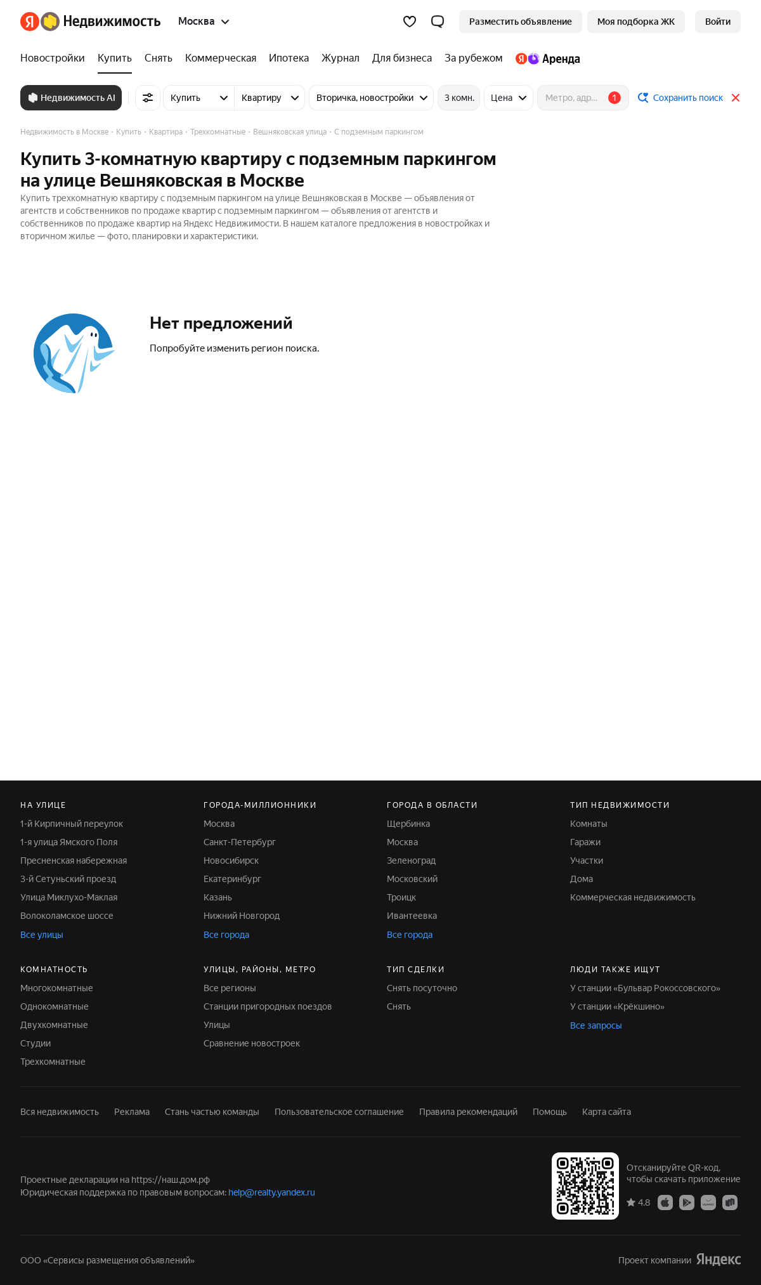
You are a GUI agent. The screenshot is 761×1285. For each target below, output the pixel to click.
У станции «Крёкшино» (617, 1006)
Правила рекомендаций (468, 1112)
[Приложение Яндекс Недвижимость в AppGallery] (708, 1202)
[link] (718, 21)
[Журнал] (340, 58)
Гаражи (585, 842)
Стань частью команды (212, 1112)
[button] (437, 21)
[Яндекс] (29, 21)
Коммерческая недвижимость (633, 897)
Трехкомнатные (53, 1062)
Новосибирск (231, 860)
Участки (586, 860)
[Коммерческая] (221, 58)
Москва (219, 824)
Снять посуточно (422, 988)
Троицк (401, 897)
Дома (581, 879)
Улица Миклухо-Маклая (68, 897)
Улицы (217, 1025)
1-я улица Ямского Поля (68, 842)
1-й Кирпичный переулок (71, 824)
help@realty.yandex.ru (271, 1192)
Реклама (132, 1112)
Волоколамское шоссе (67, 916)
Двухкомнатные (54, 1025)
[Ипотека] (289, 58)
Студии (35, 1043)
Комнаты (589, 824)
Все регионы (230, 988)
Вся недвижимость (59, 1112)
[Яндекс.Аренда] (544, 58)
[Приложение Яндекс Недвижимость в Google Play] (686, 1202)
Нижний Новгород (242, 916)
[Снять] (158, 58)
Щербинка (408, 824)
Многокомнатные (56, 988)
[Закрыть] (736, 98)
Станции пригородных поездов (268, 1006)
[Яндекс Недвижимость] (100, 21)
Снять (399, 1006)
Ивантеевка (412, 916)
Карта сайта (606, 1112)
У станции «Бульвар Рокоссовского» (645, 988)
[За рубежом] (473, 58)
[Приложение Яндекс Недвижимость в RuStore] (730, 1202)
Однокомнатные (54, 1006)
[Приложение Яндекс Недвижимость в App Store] (665, 1202)
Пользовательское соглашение (339, 1112)
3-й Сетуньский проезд (68, 879)
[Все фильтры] (147, 97)
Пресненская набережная (73, 860)
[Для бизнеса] (402, 58)
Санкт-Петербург (240, 842)
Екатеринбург (232, 879)
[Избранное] (409, 21)
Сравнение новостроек (252, 1043)
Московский (412, 879)
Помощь (550, 1112)
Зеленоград (411, 860)
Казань (218, 897)
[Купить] (114, 58)
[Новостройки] (55, 58)
